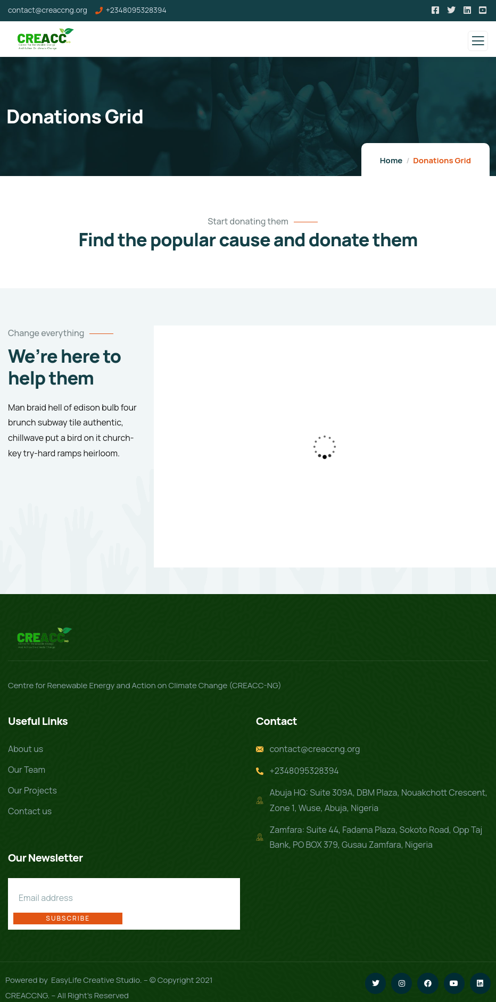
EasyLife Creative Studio (95, 967)
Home (391, 160)
